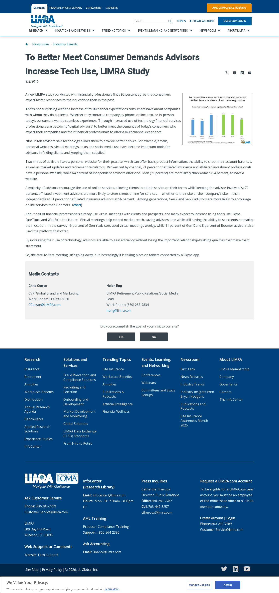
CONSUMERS (93, 8)
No (154, 337)
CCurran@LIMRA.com (44, 304)
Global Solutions (75, 423)
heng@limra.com (118, 310)
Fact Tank (188, 369)
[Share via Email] (250, 73)
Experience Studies (38, 439)
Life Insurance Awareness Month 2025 (194, 420)
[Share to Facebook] (234, 73)
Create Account (202, 21)
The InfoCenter (231, 399)
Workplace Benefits (39, 392)
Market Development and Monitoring (79, 413)
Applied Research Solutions (37, 428)
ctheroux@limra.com (157, 512)
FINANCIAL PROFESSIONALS (65, 8)
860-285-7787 (162, 501)
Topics (181, 21)
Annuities (31, 384)
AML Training (94, 518)
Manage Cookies (199, 587)
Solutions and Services (75, 362)
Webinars (149, 382)
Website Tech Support (41, 555)
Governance (229, 384)
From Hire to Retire (77, 443)
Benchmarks (33, 419)
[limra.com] (46, 21)
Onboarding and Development (75, 401)
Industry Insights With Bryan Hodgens (197, 394)
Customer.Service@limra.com (46, 512)
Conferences (151, 375)
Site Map (32, 569)
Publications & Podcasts (113, 394)
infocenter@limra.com (108, 495)
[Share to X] (227, 73)
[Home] (26, 44)
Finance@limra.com (106, 552)
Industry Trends (65, 44)
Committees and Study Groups (158, 392)
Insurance (31, 369)
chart (77, 205)
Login (230, 518)
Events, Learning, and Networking (156, 362)
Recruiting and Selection (74, 389)
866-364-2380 (109, 532)
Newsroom (40, 44)
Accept (228, 587)
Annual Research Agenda (37, 409)
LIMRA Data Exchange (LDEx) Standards (79, 433)
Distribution (33, 399)
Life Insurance (113, 369)
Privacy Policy (52, 569)
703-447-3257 (158, 506)
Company (227, 376)
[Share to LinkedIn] (242, 73)
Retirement (32, 376)
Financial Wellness (116, 411)
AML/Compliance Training (229, 7)
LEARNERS (111, 8)
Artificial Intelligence (117, 404)
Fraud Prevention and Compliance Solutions (79, 377)
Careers (225, 392)
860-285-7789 (46, 506)
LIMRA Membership (234, 369)
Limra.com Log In (235, 21)
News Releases (192, 376)
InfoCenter (32, 446)
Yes (121, 337)
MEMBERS (39, 8)
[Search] (170, 21)
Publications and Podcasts (193, 406)
